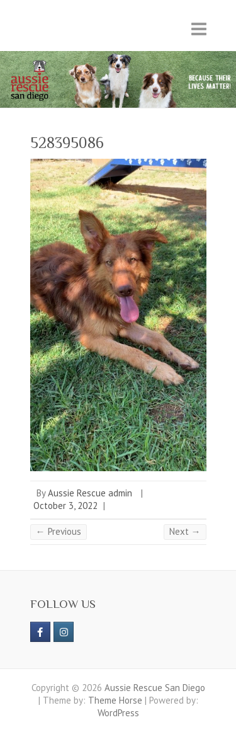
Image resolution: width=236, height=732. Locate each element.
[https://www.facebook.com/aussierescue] (40, 632)
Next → (185, 531)
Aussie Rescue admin (90, 493)
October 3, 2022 (65, 506)
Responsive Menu (198, 28)
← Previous (58, 531)
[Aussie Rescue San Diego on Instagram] (63, 632)
